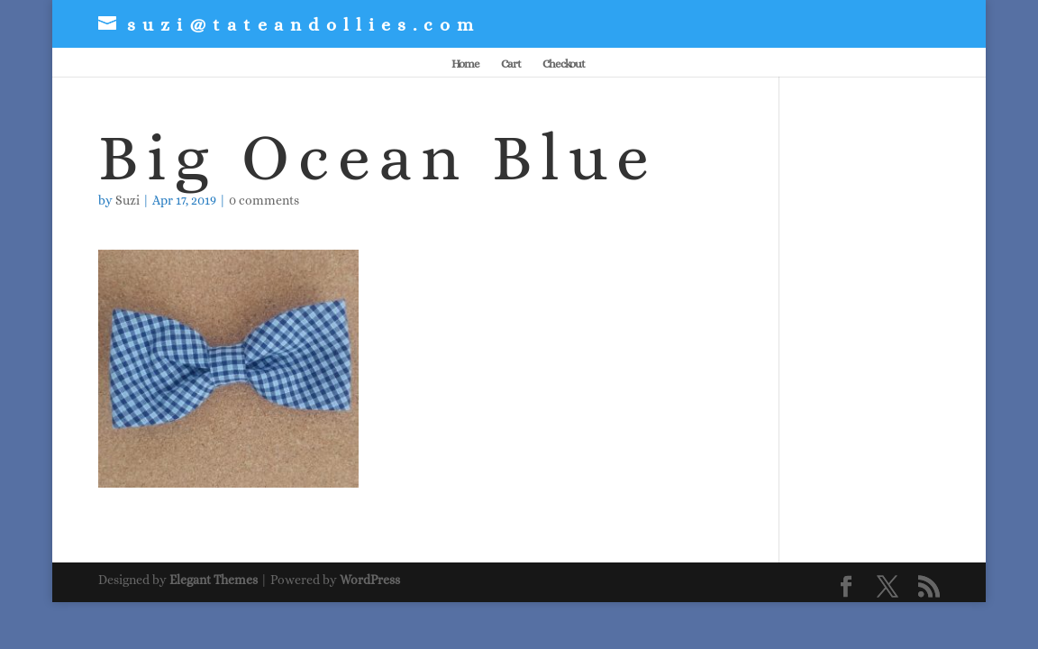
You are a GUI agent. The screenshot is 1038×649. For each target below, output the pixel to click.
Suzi (127, 200)
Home (465, 64)
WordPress (370, 579)
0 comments (264, 200)
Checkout (563, 64)
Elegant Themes (213, 579)
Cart (511, 64)
